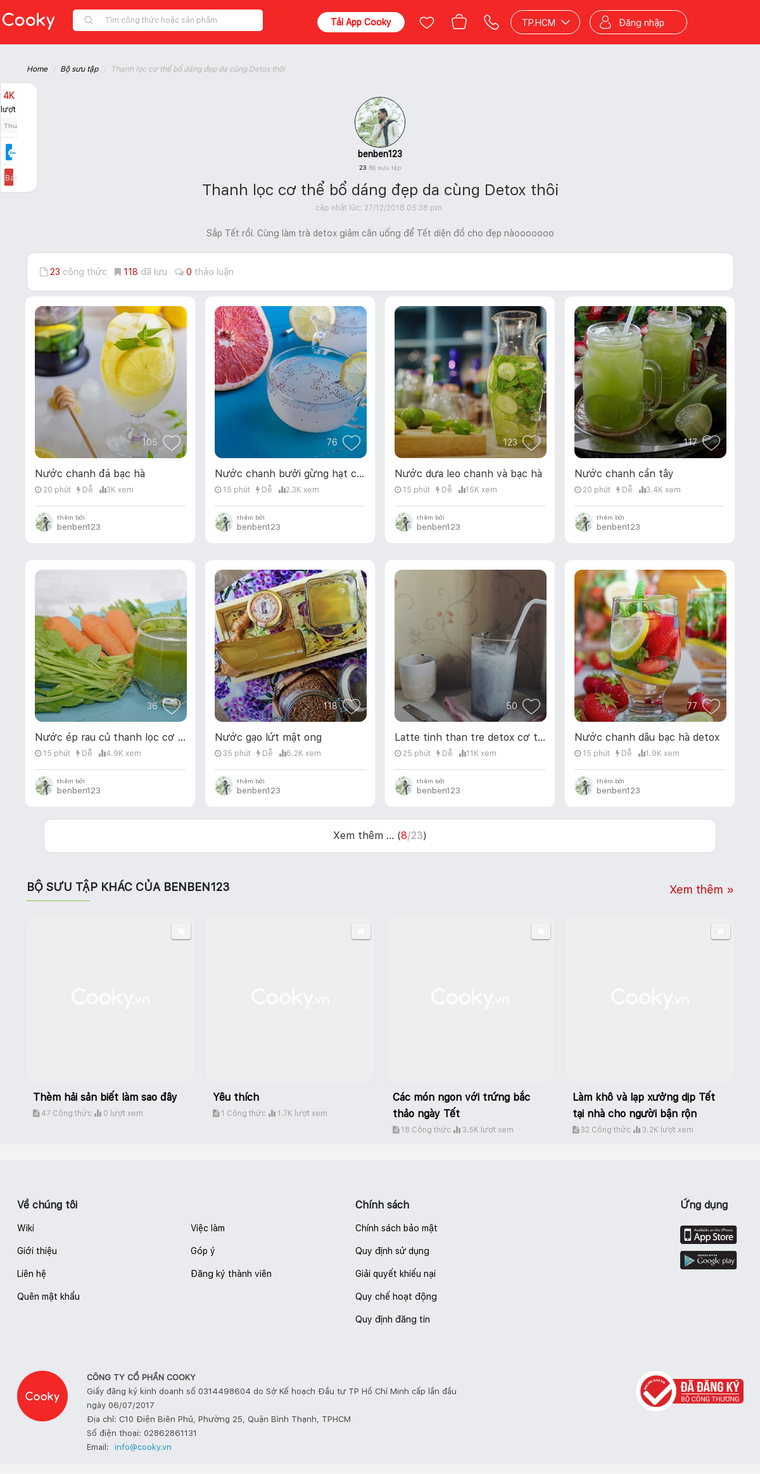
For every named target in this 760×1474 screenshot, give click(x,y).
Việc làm (208, 1228)
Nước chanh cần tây (624, 474)
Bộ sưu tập (79, 69)
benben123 (380, 154)
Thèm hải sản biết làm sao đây (105, 1097)
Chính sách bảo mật (396, 1228)
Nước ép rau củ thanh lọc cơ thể (110, 737)
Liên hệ (31, 1274)
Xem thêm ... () (380, 836)
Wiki (25, 1228)
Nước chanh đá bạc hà (90, 474)
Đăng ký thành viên (231, 1274)
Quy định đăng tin (392, 1319)
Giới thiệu (37, 1251)
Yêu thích (236, 1097)
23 (380, 167)
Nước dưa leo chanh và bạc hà (468, 474)
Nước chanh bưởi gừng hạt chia (290, 474)
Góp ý (203, 1251)
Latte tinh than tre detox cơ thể (470, 737)
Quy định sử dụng (392, 1251)
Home (37, 69)
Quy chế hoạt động (396, 1296)
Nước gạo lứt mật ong (268, 737)
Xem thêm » (701, 889)
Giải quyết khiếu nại (395, 1274)
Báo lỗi (19, 178)
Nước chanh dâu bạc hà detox (646, 737)
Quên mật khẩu (48, 1296)
